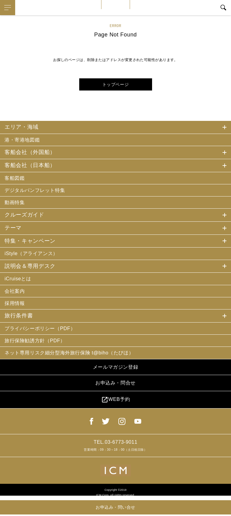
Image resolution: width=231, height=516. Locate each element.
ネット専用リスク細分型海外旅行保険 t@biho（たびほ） (77, 360)
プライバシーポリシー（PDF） (44, 334)
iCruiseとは (19, 282)
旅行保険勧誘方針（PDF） (39, 347)
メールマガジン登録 (115, 375)
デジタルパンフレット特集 (39, 192)
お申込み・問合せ (115, 393)
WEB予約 (115, 411)
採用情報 (16, 308)
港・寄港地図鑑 (24, 140)
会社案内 (16, 295)
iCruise (115, 4)
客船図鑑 (16, 179)
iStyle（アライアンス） (34, 256)
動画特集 (16, 205)
